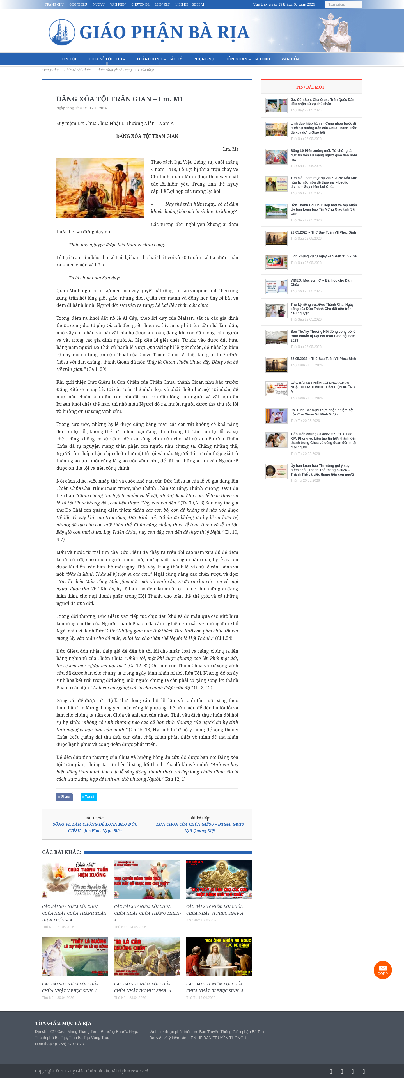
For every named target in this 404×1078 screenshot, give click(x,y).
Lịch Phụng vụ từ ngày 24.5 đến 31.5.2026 (324, 256)
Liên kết (162, 4)
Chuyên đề (140, 4)
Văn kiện (118, 4)
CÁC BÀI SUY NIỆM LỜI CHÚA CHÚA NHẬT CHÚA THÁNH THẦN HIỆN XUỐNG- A (74, 913)
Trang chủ (54, 4)
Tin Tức (69, 58)
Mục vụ (99, 4)
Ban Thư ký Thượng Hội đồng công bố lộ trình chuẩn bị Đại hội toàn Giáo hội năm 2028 (323, 336)
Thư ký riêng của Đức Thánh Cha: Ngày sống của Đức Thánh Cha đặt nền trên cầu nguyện (322, 309)
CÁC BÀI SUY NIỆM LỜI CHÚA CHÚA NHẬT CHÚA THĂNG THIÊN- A (147, 913)
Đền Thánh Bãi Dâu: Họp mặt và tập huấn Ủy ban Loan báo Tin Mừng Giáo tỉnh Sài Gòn (324, 209)
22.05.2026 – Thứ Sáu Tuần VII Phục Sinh (323, 359)
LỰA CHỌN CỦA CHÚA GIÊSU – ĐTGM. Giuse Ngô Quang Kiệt (200, 827)
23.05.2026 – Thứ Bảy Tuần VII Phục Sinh (323, 232)
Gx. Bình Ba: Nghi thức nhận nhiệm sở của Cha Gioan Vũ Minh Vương (321, 412)
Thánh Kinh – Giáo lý (159, 58)
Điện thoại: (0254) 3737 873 (59, 1044)
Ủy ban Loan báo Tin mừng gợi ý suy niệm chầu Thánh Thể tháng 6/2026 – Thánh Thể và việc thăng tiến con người (322, 470)
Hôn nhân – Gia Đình (247, 58)
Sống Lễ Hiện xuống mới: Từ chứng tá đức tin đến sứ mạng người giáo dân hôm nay (324, 155)
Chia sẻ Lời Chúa (107, 58)
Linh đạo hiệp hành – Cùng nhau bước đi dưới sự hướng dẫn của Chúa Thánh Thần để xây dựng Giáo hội (324, 128)
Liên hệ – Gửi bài (189, 4)
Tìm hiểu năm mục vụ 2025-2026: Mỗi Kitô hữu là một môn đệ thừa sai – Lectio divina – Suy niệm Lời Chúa (324, 182)
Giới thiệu (78, 4)
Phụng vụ (203, 58)
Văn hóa (290, 58)
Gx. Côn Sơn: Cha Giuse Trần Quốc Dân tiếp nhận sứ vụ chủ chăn (322, 102)
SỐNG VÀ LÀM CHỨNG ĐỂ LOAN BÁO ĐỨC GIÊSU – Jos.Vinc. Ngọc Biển (95, 827)
